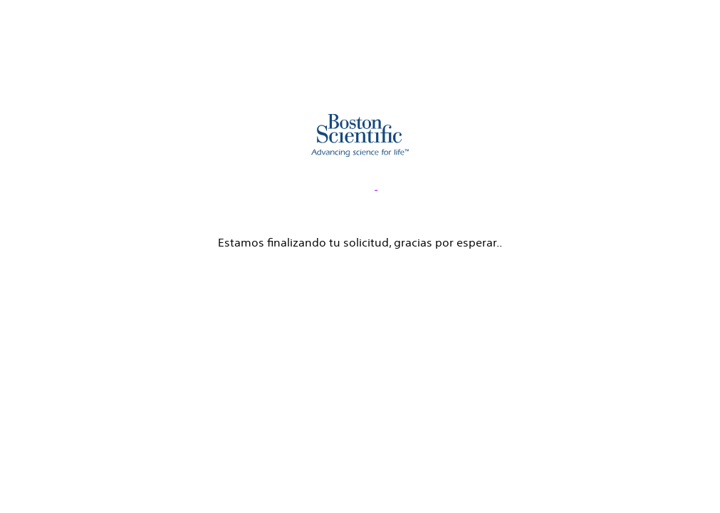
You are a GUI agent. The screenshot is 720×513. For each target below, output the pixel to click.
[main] (360, 126)
